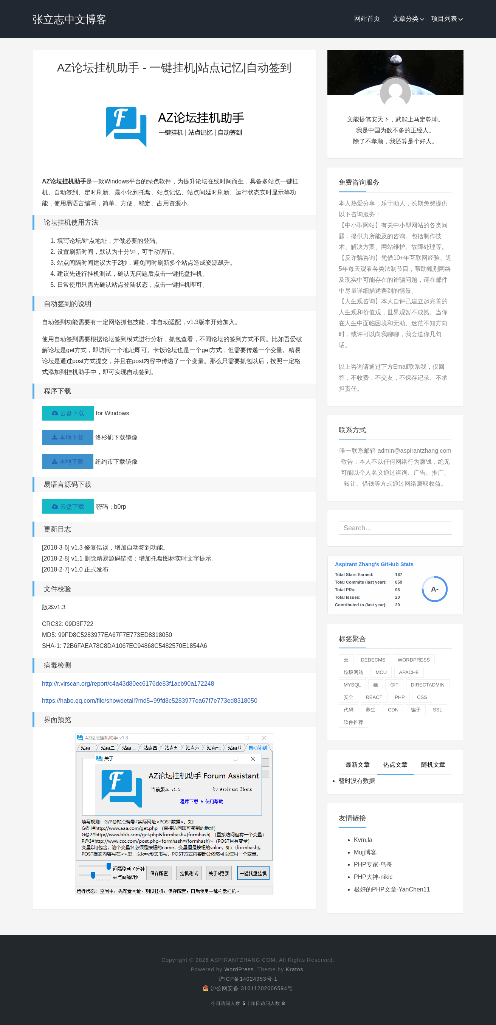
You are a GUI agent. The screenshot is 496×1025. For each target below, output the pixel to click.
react (374, 697)
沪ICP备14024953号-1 (248, 979)
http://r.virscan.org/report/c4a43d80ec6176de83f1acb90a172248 (128, 684)
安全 (348, 697)
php (400, 697)
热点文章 (395, 764)
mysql (352, 685)
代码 (348, 710)
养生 (370, 710)
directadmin (428, 685)
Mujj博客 (365, 852)
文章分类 (405, 18)
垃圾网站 (353, 672)
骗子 (416, 710)
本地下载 (68, 437)
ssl (437, 710)
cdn (393, 710)
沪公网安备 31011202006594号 (248, 988)
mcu (381, 672)
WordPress (239, 969)
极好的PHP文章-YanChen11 (392, 889)
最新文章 (358, 764)
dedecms (373, 660)
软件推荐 (353, 722)
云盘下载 (68, 413)
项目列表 (444, 18)
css (422, 697)
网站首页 (367, 18)
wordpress (414, 660)
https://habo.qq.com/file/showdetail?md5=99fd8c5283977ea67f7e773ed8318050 (149, 701)
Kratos (294, 969)
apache (409, 672)
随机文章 (433, 764)
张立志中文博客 (70, 19)
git (394, 685)
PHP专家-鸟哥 (373, 864)
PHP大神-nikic (373, 877)
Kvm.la (363, 840)
